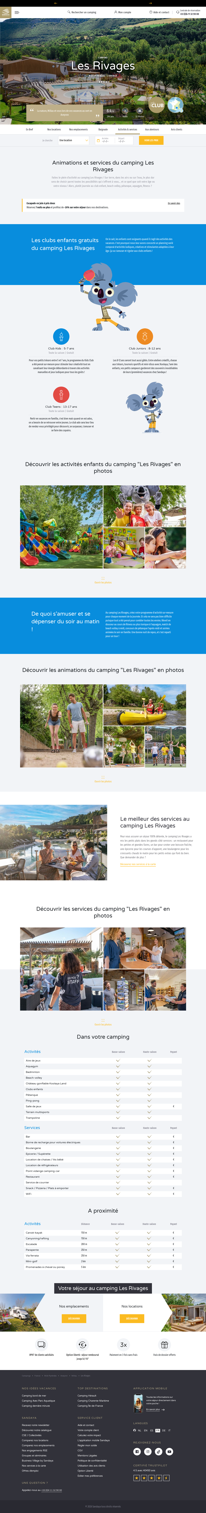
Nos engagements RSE (34, 1450)
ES (151, 1430)
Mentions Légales (87, 1455)
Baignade (103, 129)
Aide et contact (86, 1425)
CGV (80, 1450)
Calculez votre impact (89, 1435)
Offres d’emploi (30, 1470)
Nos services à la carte (34, 1465)
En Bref (29, 129)
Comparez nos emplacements (38, 1445)
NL (139, 1430)
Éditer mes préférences (90, 1476)
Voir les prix (151, 140)
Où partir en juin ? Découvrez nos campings (103, 3)
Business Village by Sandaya (37, 1460)
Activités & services (127, 129)
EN (145, 1430)
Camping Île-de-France (90, 1406)
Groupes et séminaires (34, 1455)
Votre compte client (88, 1430)
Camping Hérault (87, 1395)
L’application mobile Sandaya (94, 1440)
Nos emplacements (78, 129)
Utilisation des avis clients (91, 1465)
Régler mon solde (87, 1445)
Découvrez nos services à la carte (138, 864)
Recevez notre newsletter (35, 1425)
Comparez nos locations (35, 1440)
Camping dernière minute (36, 1406)
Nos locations (54, 129)
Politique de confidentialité (92, 1460)
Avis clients (176, 129)
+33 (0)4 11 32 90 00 (51, 1490)
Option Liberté (85, 1470)
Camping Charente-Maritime (93, 1400)
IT (169, 1430)
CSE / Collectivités (31, 1435)
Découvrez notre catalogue (36, 1430)
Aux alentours (152, 129)
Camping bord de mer (34, 1395)
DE (163, 1430)
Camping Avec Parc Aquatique (38, 1400)
